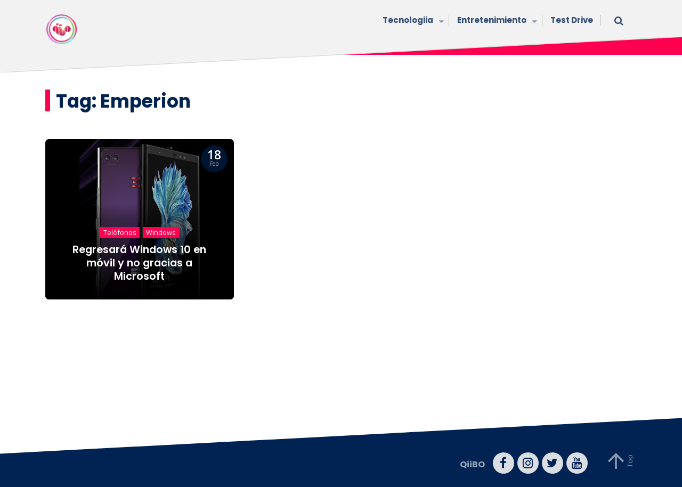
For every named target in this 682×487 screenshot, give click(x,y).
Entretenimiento (495, 21)
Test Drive (571, 20)
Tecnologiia (412, 21)
